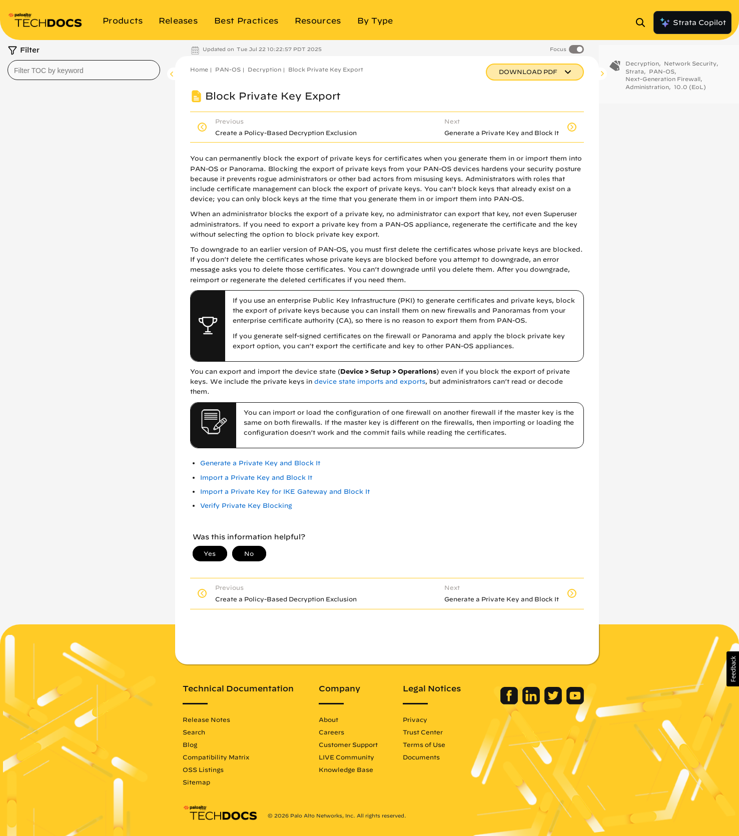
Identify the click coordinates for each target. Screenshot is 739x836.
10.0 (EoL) (690, 92)
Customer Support (348, 744)
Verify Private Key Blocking (246, 505)
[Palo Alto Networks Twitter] (554, 702)
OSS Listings (203, 769)
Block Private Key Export (325, 69)
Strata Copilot (692, 23)
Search (194, 731)
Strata (634, 77)
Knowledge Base (346, 769)
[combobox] (84, 70)
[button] (732, 668)
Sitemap (196, 781)
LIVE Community (346, 756)
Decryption (264, 69)
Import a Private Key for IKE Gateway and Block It (285, 491)
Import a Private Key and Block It (256, 477)
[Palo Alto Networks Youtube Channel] (575, 702)
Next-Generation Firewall (662, 84)
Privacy (415, 719)
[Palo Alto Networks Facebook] (510, 702)
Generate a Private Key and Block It (260, 463)
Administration (647, 92)
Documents (421, 756)
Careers (331, 731)
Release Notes (206, 719)
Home (199, 69)
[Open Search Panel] (643, 22)
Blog (190, 744)
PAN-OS (228, 69)
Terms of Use (424, 744)
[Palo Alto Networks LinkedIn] (532, 702)
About (328, 719)
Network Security (690, 69)
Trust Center (423, 731)
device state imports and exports (369, 381)
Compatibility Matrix (216, 756)
